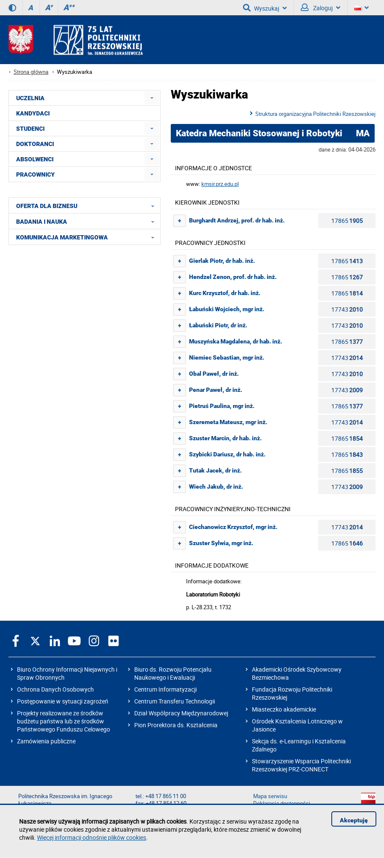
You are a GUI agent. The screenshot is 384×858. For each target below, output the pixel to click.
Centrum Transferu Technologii (174, 701)
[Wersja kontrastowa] (12, 7)
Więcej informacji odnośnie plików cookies (91, 837)
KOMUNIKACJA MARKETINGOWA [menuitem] (87, 237)
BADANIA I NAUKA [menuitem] (87, 221)
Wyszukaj (265, 7)
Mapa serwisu (270, 796)
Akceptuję (354, 820)
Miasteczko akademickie (284, 709)
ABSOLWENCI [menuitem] (35, 159)
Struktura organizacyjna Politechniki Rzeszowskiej (315, 114)
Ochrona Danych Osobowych (55, 689)
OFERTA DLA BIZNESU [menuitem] (87, 205)
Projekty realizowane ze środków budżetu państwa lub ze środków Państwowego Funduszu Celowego (63, 721)
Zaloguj (320, 7)
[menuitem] (151, 97)
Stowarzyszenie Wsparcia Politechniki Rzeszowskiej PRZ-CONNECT (301, 765)
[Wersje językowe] (361, 7)
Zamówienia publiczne (46, 741)
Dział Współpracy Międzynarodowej (181, 713)
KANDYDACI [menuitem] (33, 113)
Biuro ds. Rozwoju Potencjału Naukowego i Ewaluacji (173, 673)
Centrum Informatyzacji (165, 689)
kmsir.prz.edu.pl (220, 184)
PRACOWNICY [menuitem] (35, 174)
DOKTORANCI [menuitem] (35, 144)
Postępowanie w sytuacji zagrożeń (62, 701)
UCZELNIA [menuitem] (30, 98)
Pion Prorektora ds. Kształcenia (175, 725)
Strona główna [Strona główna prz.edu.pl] (31, 72)
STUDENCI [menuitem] (30, 128)
